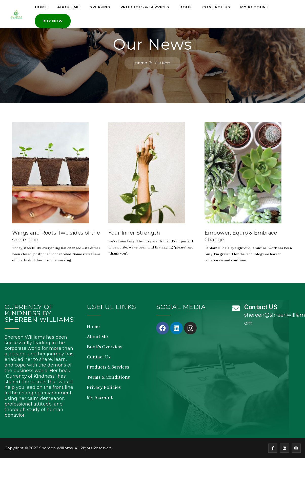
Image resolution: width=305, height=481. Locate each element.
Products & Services (146, 6)
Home (41, 6)
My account (256, 6)
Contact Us (218, 6)
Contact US (260, 307)
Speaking (100, 6)
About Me (68, 6)
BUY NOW (53, 19)
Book (187, 6)
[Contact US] (236, 308)
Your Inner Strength (134, 233)
